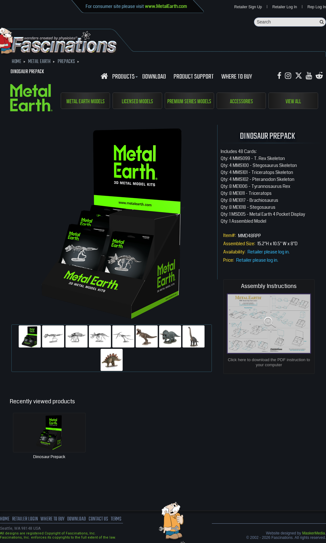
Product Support (194, 77)
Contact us (100, 519)
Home (4, 519)
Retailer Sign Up (248, 7)
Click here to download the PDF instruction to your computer (269, 362)
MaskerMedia (313, 533)
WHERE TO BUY (236, 77)
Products (124, 77)
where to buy (53, 519)
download (154, 77)
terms (119, 519)
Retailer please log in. (269, 252)
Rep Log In (316, 7)
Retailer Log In (284, 7)
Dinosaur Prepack (49, 457)
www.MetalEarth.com (166, 6)
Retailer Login (25, 519)
